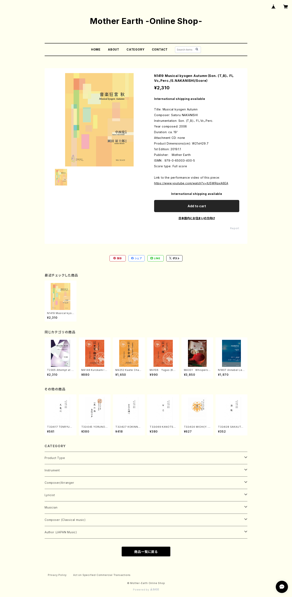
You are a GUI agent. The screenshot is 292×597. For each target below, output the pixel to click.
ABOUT (113, 49)
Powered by (146, 589)
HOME (96, 49)
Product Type (55, 458)
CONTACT (160, 49)
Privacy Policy (57, 574)
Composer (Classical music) (65, 519)
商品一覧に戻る (146, 552)
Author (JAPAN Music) (61, 532)
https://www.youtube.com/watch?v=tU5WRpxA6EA (191, 183)
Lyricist (50, 495)
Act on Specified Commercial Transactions (102, 574)
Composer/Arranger (59, 482)
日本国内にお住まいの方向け (196, 218)
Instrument (52, 470)
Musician (51, 507)
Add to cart (197, 206)
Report (234, 228)
